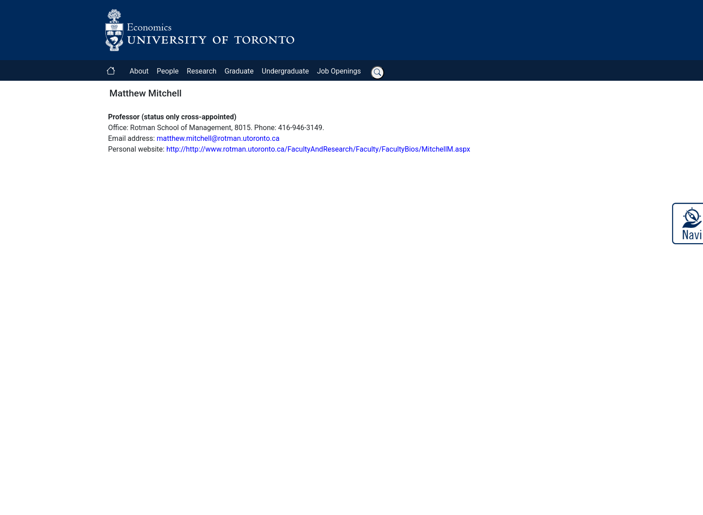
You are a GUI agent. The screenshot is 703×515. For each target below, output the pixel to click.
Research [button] (202, 71)
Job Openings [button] (339, 71)
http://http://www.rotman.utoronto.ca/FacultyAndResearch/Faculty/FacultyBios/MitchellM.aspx (318, 149)
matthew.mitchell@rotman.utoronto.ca (217, 138)
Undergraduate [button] (285, 71)
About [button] (139, 71)
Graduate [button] (239, 71)
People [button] (168, 71)
